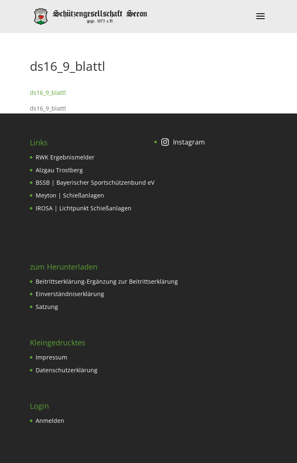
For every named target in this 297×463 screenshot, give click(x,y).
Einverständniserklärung (70, 294)
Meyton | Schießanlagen (70, 195)
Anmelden (50, 420)
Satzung (47, 307)
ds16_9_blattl (48, 92)
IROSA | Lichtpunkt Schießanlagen (83, 208)
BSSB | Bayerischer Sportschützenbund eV (95, 182)
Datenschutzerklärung (66, 370)
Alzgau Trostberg (59, 170)
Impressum (51, 357)
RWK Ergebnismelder (65, 157)
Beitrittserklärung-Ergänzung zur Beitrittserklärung (107, 281)
